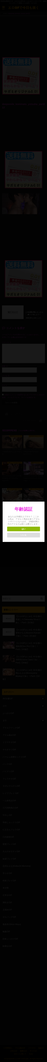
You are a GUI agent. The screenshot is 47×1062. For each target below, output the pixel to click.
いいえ (23, 535)
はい (23, 529)
